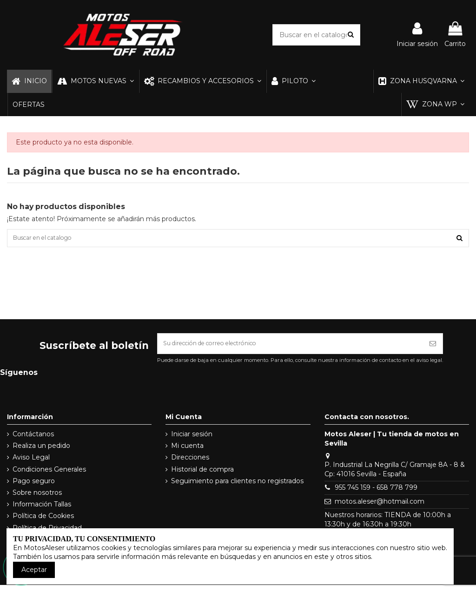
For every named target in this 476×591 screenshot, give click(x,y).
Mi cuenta (187, 451)
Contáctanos (33, 440)
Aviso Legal (31, 463)
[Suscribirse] (433, 347)
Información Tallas (42, 510)
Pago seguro (34, 486)
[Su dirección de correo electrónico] (290, 347)
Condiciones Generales (49, 475)
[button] (95, 81)
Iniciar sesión (191, 440)
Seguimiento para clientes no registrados (237, 486)
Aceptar (34, 569)
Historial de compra (202, 475)
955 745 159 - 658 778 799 (376, 493)
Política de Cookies (43, 522)
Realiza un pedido (41, 451)
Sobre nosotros (37, 498)
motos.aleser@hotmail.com (379, 507)
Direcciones (190, 463)
